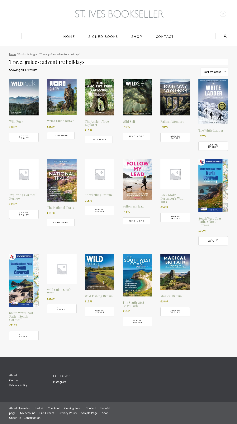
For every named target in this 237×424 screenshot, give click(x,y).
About (13, 375)
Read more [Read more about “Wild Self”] (136, 136)
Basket (39, 408)
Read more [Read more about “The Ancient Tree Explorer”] (99, 139)
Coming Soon (72, 408)
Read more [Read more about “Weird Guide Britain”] (61, 135)
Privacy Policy (18, 385)
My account (27, 413)
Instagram (59, 382)
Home (69, 37)
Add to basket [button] (24, 137)
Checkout (54, 408)
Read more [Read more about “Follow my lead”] (136, 221)
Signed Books (103, 37)
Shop (136, 37)
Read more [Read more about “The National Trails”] (61, 222)
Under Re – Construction (24, 417)
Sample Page (89, 413)
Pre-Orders (46, 413)
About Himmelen (19, 408)
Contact (165, 37)
